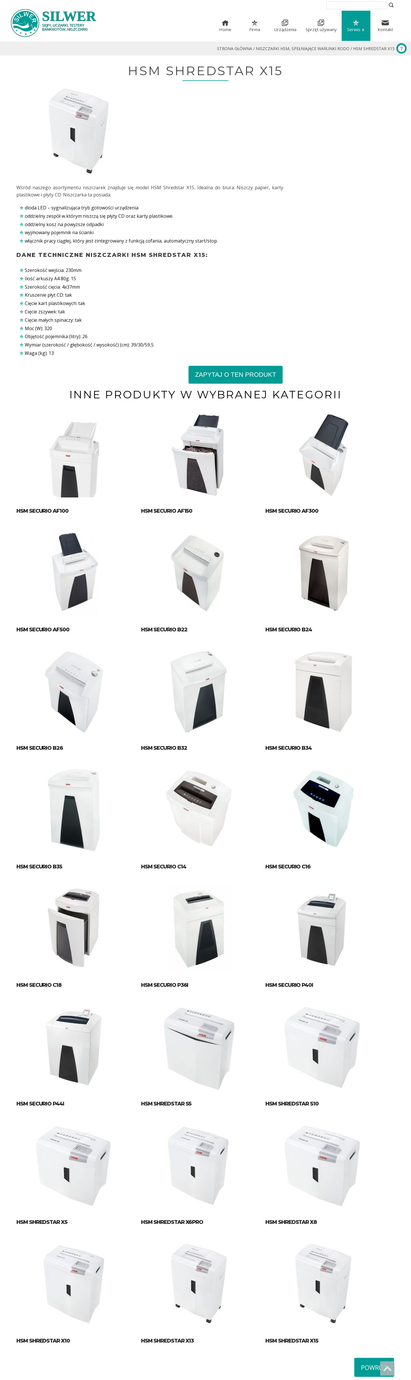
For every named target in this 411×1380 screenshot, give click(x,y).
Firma (254, 29)
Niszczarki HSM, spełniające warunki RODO (302, 48)
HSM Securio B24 (297, 544)
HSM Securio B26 (39, 665)
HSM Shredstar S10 (301, 1031)
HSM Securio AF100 (42, 422)
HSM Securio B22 (168, 544)
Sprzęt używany (321, 29)
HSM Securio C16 (296, 787)
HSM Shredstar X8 (300, 1153)
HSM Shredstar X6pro (176, 1153)
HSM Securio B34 (297, 665)
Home (225, 29)
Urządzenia (285, 29)
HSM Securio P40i (298, 909)
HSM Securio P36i (169, 909)
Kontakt (385, 29)
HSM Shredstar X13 (171, 1274)
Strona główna (234, 48)
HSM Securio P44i (40, 1031)
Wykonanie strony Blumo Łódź (42, 1372)
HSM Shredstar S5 (170, 1031)
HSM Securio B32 (168, 665)
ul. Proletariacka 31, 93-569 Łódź (251, 1338)
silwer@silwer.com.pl (238, 1353)
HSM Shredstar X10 (43, 1274)
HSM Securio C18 (39, 909)
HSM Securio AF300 (300, 422)
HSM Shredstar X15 (374, 48)
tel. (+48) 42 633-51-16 (240, 1345)
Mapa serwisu (225, 1319)
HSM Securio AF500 (42, 544)
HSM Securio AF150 (171, 422)
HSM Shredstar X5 (41, 1153)
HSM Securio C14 (168, 787)
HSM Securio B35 (39, 787)
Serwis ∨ (356, 29)
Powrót (374, 1301)
